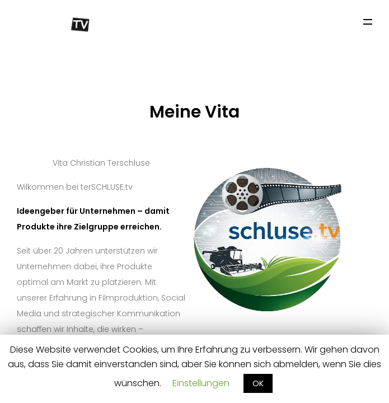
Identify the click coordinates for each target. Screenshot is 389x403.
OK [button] (258, 383)
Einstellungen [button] (200, 383)
